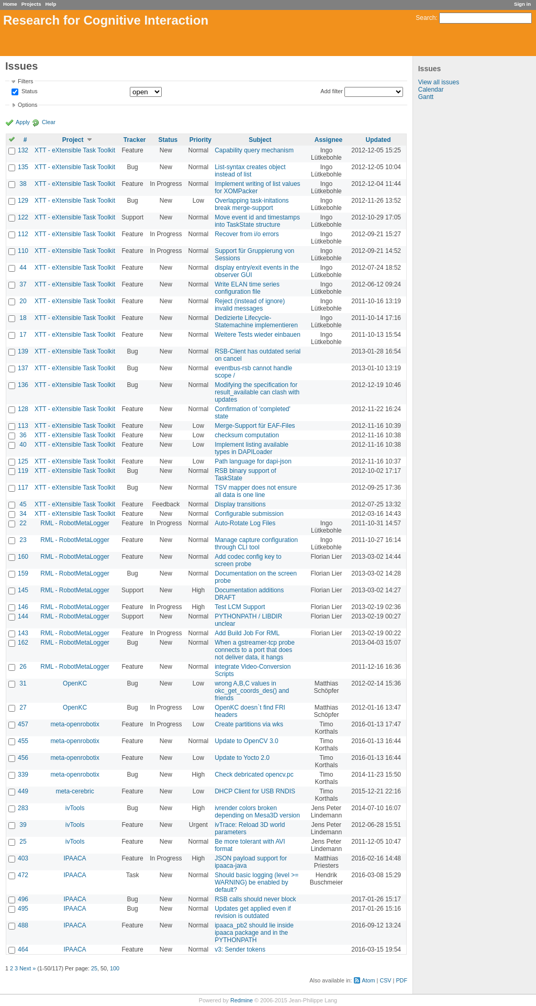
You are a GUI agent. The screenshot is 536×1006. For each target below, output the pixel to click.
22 (22, 523)
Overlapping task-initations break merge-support (251, 204)
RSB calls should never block (255, 899)
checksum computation (247, 435)
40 (22, 444)
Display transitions (240, 504)
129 (23, 200)
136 (23, 385)
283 (23, 808)
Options (27, 105)
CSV (385, 980)
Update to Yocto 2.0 (242, 757)
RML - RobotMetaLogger (74, 523)
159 (23, 573)
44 (22, 267)
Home (10, 4)
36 (22, 435)
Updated (378, 139)
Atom (368, 980)
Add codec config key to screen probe (248, 560)
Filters (25, 81)
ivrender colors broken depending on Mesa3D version (257, 811)
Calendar (431, 89)
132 (23, 150)
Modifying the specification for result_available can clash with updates (257, 392)
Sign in (522, 4)
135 (23, 167)
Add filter (331, 91)
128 (23, 409)
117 (23, 487)
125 (23, 461)
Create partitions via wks (249, 724)
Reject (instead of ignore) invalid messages (250, 304)
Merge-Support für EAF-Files (255, 425)
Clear (48, 122)
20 (22, 301)
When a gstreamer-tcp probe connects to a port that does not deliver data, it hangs (255, 650)
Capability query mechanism (254, 150)
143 (23, 633)
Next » (27, 968)
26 (22, 666)
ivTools (75, 808)
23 (22, 540)
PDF (401, 980)
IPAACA (75, 858)
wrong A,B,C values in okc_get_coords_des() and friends (252, 691)
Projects (31, 4)
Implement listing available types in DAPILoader (251, 448)
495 (23, 908)
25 (22, 841)
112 (23, 234)
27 (22, 707)
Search (426, 17)
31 (22, 683)
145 (23, 590)
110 (23, 251)
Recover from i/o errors (247, 234)
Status (29, 92)
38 (22, 183)
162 (23, 642)
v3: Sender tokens (240, 949)
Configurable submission (249, 513)
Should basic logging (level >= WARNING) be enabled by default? (256, 882)
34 (22, 513)
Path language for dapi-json (253, 461)
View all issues (438, 82)
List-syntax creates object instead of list (250, 170)
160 (23, 556)
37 (22, 284)
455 (23, 741)
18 (22, 318)
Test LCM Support (240, 607)
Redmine (241, 1000)
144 (23, 616)
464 (23, 949)
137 (23, 368)
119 (23, 470)
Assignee (328, 139)
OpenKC (75, 683)
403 (23, 858)
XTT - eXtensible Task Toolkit (75, 150)
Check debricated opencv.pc (254, 774)
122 (23, 217)
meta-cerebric (74, 791)
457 (23, 724)
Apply (23, 122)
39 (22, 824)
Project (73, 139)
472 (23, 875)
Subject (260, 139)
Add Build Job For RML (247, 633)
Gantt (425, 97)
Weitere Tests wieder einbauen (257, 334)
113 (23, 425)
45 (22, 504)
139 (23, 351)
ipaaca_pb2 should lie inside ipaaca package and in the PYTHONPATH (254, 933)
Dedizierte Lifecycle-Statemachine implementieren (256, 321)
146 (23, 607)
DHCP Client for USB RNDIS (255, 791)
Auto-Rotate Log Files (245, 523)
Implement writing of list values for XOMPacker (257, 187)
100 (114, 968)
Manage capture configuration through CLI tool (256, 543)
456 (23, 757)
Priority (200, 139)
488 (23, 925)
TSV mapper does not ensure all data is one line (256, 491)
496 (23, 899)
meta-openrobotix (74, 724)
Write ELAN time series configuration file (247, 288)
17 (22, 334)
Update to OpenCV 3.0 (246, 741)
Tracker (135, 139)
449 (23, 791)
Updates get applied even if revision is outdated (253, 912)
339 (23, 774)
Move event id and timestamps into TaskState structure (257, 221)
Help (51, 4)
